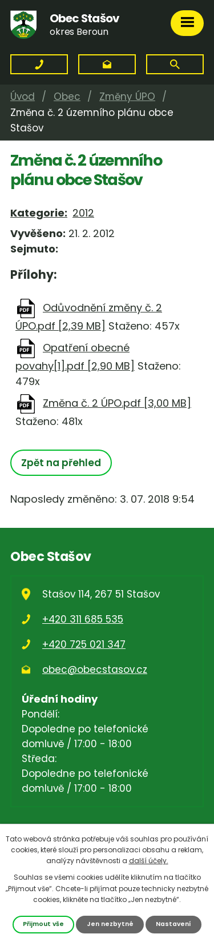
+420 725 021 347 (84, 644)
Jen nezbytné (110, 924)
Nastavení (173, 924)
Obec (67, 96)
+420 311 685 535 (82, 619)
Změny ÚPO (127, 96)
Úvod (22, 96)
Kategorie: (38, 213)
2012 (83, 213)
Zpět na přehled (61, 463)
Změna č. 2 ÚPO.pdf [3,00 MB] (117, 403)
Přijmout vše (43, 924)
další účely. (148, 860)
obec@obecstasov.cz (94, 669)
